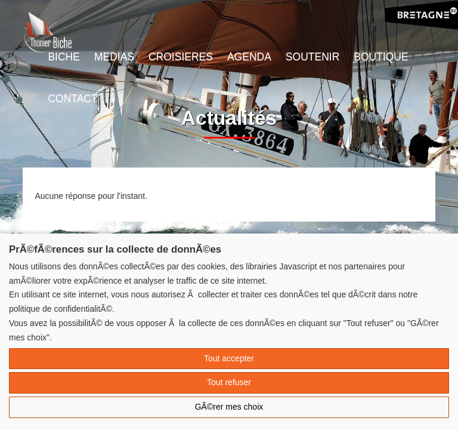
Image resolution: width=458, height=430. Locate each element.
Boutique (381, 57)
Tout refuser (229, 382)
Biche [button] (63, 57)
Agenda (249, 57)
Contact (72, 99)
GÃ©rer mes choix (229, 406)
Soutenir (312, 57)
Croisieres (180, 57)
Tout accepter (229, 358)
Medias (114, 57)
